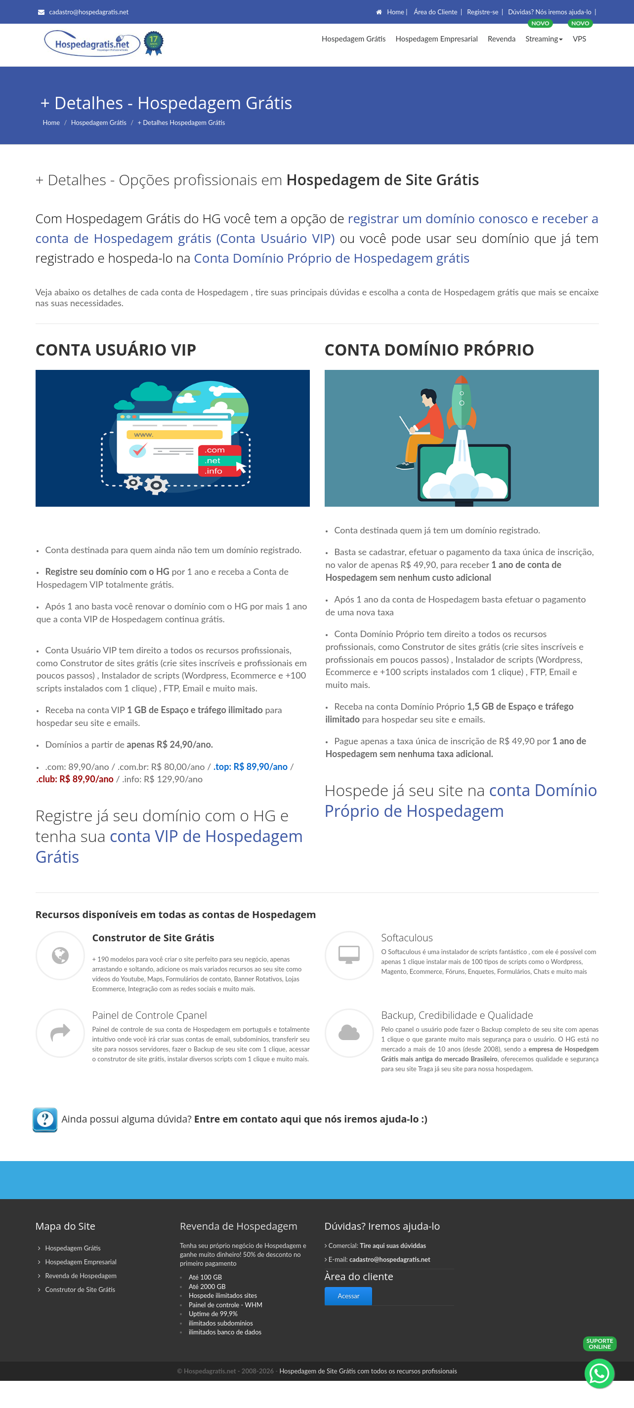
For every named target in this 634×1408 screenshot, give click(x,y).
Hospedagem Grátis (353, 38)
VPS (579, 38)
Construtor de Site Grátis (77, 1317)
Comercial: (375, 1273)
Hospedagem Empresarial (437, 38)
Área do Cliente (435, 12)
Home (51, 122)
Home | (397, 12)
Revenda (501, 38)
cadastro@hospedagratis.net (83, 12)
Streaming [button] (544, 38)
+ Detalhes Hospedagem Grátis (181, 122)
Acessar (349, 1324)
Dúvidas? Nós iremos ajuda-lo (550, 12)
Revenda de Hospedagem (77, 1303)
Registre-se (482, 12)
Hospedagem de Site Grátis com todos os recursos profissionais (368, 1398)
